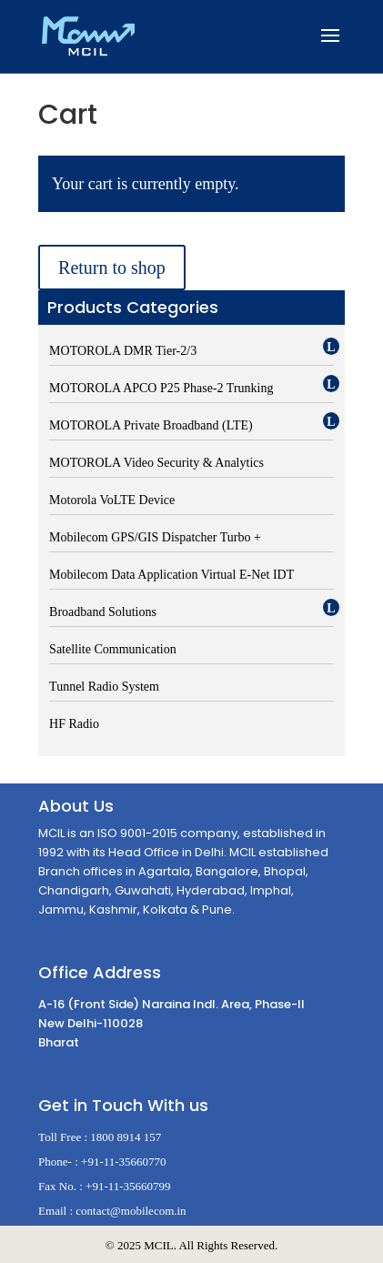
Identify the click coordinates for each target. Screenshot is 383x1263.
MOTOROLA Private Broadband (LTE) (151, 425)
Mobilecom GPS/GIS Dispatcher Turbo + (155, 537)
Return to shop (112, 268)
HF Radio (74, 724)
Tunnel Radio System (104, 686)
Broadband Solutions (102, 612)
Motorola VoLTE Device (112, 500)
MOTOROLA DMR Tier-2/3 (123, 351)
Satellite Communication (112, 649)
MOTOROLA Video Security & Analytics (156, 463)
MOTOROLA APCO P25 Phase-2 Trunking (161, 388)
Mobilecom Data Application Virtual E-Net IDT (171, 574)
